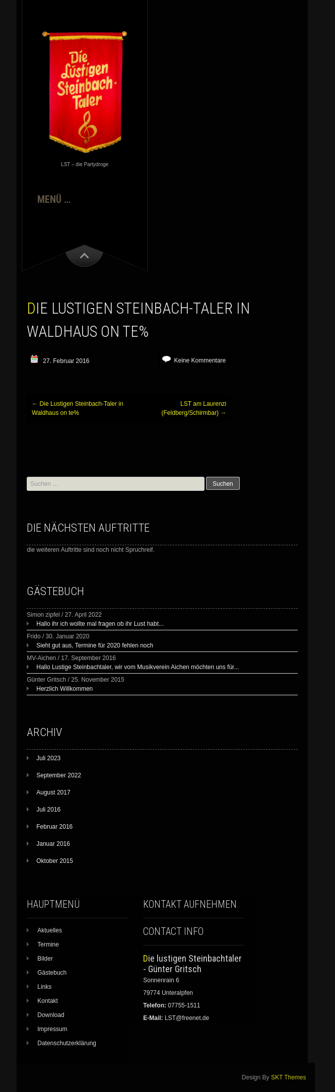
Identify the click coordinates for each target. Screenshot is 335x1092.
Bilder (45, 958)
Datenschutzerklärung (66, 1043)
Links (44, 986)
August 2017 (53, 792)
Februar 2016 (54, 826)
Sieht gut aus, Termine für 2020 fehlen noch (94, 645)
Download (50, 1014)
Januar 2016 (53, 843)
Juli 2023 (48, 758)
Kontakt (47, 1000)
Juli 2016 (48, 809)
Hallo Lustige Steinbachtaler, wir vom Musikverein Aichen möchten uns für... (137, 667)
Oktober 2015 (54, 860)
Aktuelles (49, 930)
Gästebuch (51, 972)
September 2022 (58, 775)
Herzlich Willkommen (64, 688)
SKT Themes (288, 1077)
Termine (48, 944)
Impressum (52, 1029)
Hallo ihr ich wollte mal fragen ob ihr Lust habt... (100, 623)
